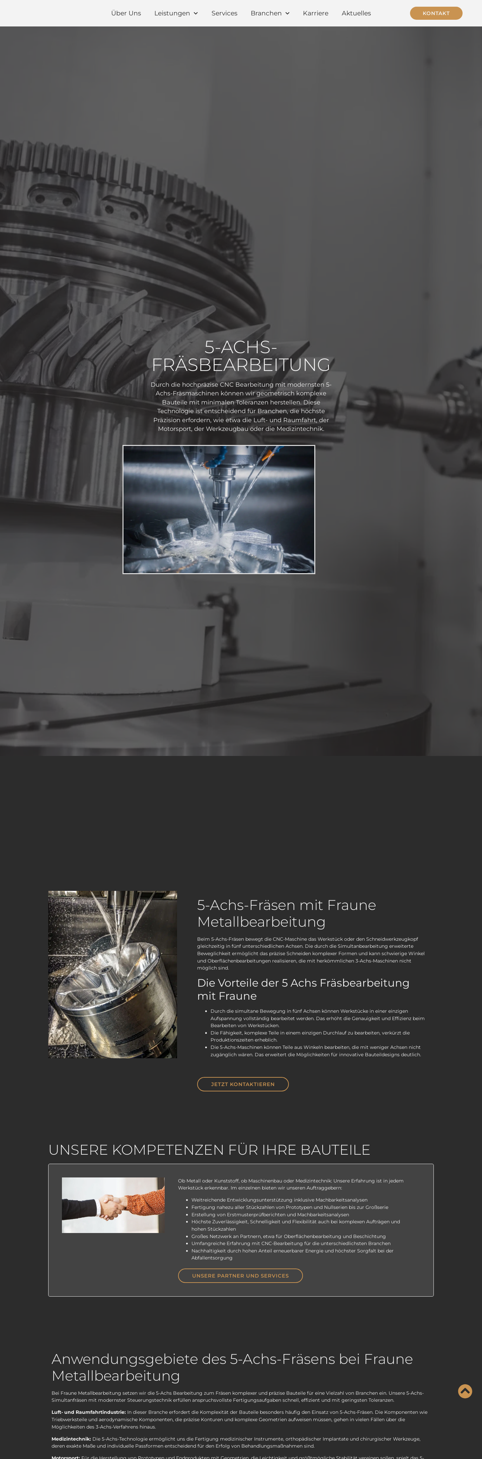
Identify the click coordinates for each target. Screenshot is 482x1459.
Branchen (270, 13)
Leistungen (176, 13)
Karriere (315, 13)
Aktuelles (356, 13)
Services (224, 13)
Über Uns (126, 13)
